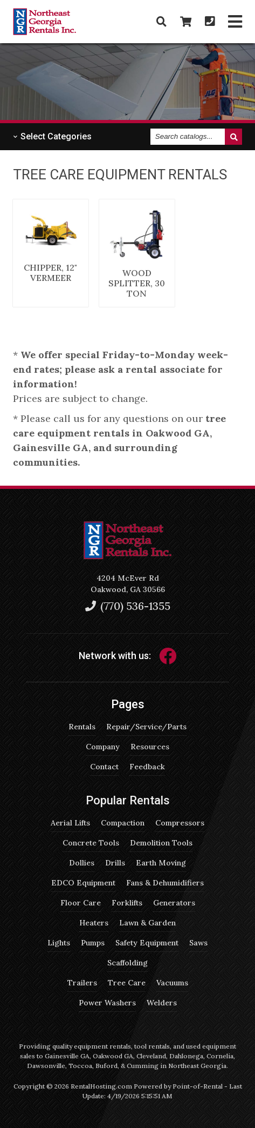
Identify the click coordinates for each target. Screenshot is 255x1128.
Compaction (122, 823)
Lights (58, 943)
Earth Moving (161, 863)
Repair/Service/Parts (146, 726)
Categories (52, 136)
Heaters (93, 923)
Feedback (147, 766)
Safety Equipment (146, 943)
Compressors (179, 823)
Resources (149, 746)
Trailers (82, 983)
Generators (174, 903)
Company (103, 746)
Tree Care (127, 983)
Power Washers (107, 1003)
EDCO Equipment (83, 883)
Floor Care (80, 903)
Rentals (81, 726)
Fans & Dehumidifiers (165, 883)
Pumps (93, 943)
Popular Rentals (128, 800)
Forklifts (127, 903)
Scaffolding (127, 963)
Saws (198, 943)
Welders (162, 1003)
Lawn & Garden (147, 923)
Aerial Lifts (70, 823)
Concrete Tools (91, 843)
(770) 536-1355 (127, 606)
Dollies (81, 863)
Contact (104, 766)
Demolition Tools (161, 843)
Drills (115, 863)
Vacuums (172, 983)
